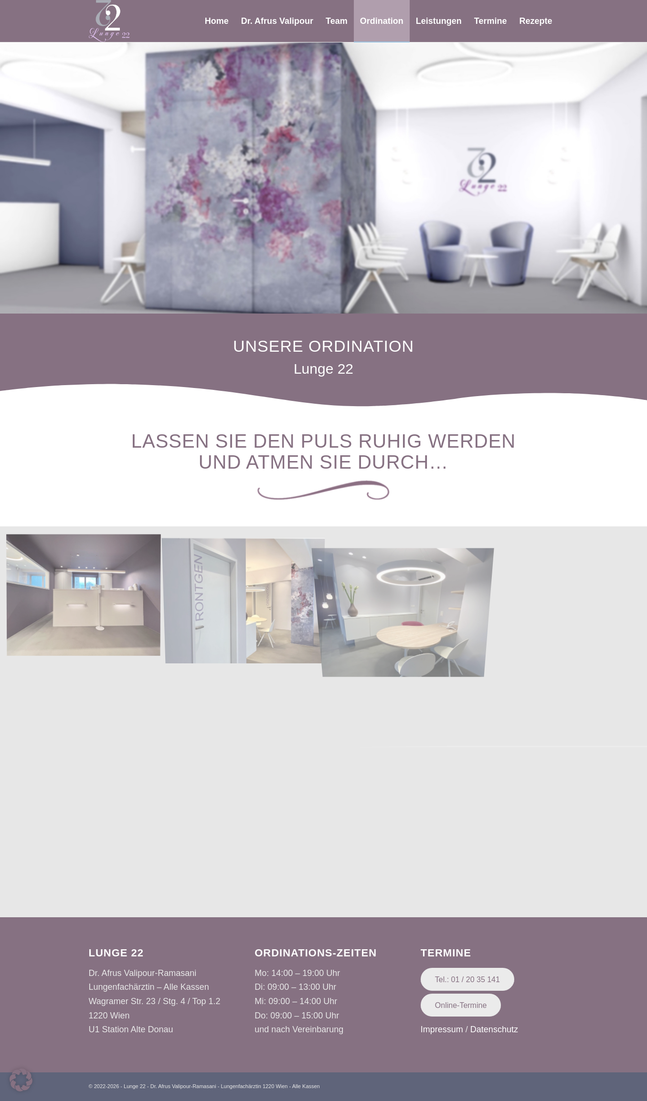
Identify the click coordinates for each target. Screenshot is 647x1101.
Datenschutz (494, 1029)
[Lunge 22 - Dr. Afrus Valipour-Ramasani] (109, 21)
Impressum (442, 1029)
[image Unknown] (87, 597)
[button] (21, 1080)
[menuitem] (217, 21)
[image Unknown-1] (247, 597)
